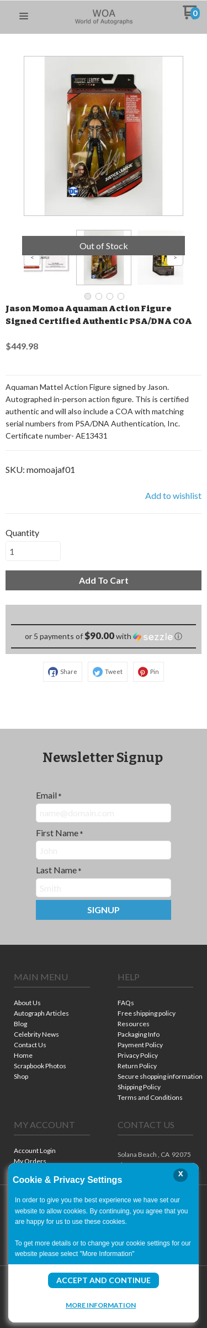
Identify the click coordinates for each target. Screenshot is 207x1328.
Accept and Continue (103, 1280)
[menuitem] (52, 1003)
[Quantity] (33, 551)
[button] (24, 16)
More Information (101, 1305)
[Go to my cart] (191, 16)
